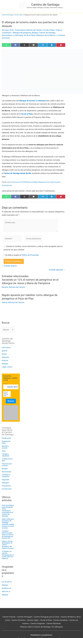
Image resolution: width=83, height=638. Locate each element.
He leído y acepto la (22, 255)
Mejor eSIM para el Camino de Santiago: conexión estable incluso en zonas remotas (8, 523)
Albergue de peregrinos (22, 33)
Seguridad (5, 480)
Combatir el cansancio (6, 475)
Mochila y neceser (5, 447)
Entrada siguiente (57, 270)
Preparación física (6, 442)
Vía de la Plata (18, 15)
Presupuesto (6, 486)
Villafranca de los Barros (45, 35)
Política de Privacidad (30, 255)
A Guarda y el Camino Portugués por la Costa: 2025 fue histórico (8, 554)
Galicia (4, 302)
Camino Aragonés (37, 623)
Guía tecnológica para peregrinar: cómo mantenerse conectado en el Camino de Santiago (8, 510)
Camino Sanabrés (60, 620)
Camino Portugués (24, 617)
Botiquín (5, 469)
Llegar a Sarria (7, 367)
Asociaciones (7, 489)
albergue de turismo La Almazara (32, 101)
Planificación (6, 438)
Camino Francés (8, 617)
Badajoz (35, 33)
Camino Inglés (32, 620)
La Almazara (18, 35)
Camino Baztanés (54, 623)
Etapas (4, 354)
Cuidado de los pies (7, 460)
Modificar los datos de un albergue (6, 591)
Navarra (5, 287)
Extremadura (20, 30)
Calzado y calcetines (5, 455)
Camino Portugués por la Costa (46, 617)
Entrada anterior (9, 266)
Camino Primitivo (18, 620)
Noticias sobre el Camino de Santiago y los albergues (41, 627)
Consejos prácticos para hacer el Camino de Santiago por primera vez (8, 534)
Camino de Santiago (45, 4)
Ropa (4, 451)
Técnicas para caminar (7, 464)
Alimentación (6, 472)
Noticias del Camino (34, 30)
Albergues (5, 357)
